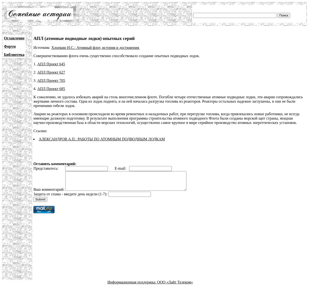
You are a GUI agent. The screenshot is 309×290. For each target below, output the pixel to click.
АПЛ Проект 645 (51, 64)
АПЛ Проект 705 (51, 80)
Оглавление (14, 38)
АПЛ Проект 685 (51, 89)
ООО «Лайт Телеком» (175, 286)
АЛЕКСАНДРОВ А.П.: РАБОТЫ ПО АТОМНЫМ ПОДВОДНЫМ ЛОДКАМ (102, 139)
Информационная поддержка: (132, 286)
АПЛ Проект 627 (51, 72)
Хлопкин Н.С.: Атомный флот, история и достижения (95, 48)
